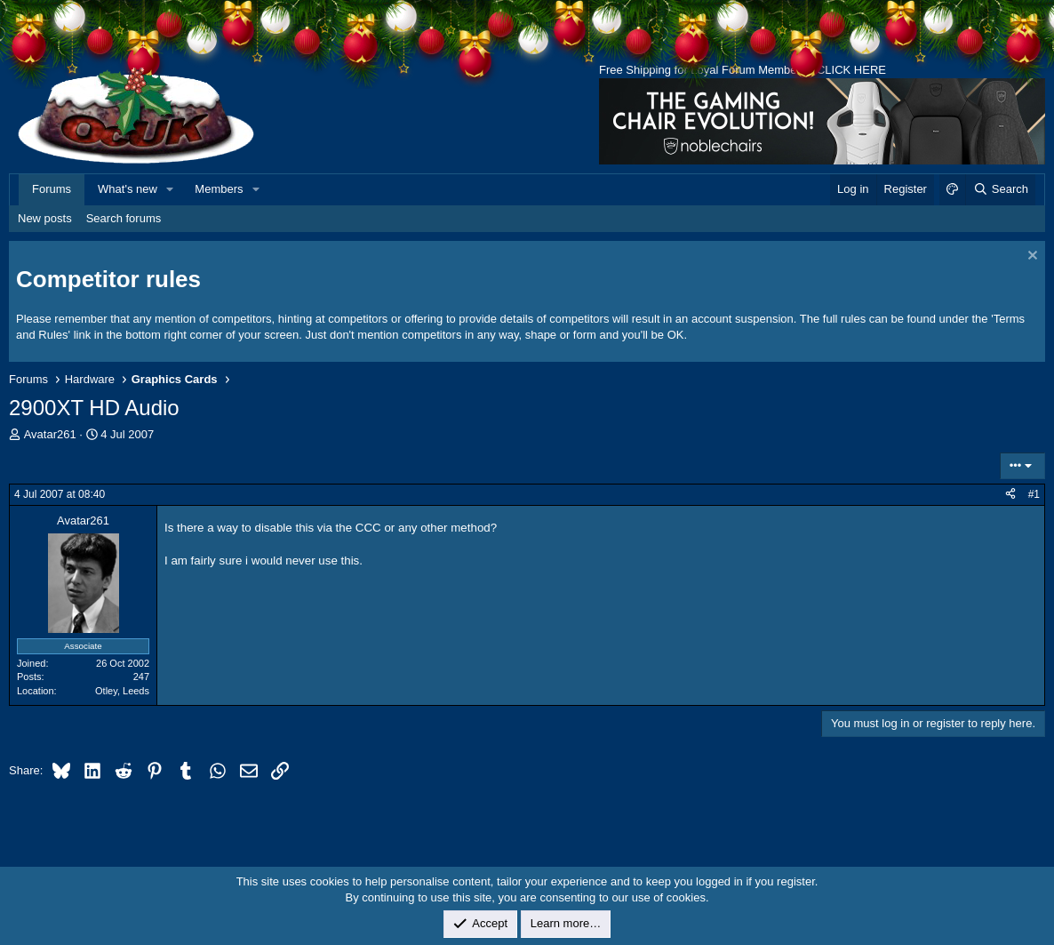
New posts (45, 218)
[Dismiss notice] (1030, 257)
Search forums (124, 218)
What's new (127, 189)
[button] (170, 189)
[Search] (1000, 189)
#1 (1034, 494)
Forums (51, 189)
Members (219, 189)
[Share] (1010, 495)
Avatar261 (50, 434)
